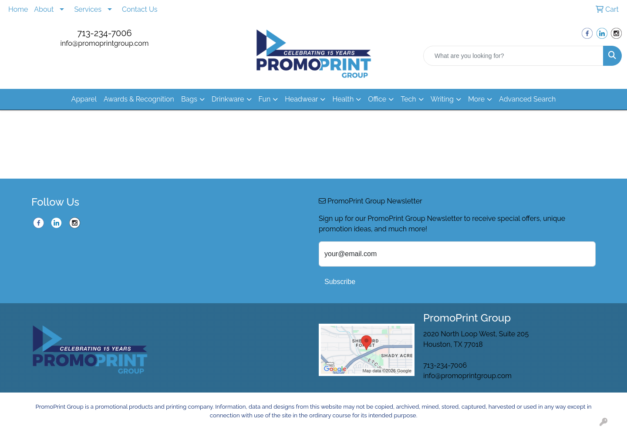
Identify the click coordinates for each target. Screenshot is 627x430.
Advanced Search (527, 99)
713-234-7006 (104, 33)
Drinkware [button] (228, 99)
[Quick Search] (513, 56)
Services (87, 9)
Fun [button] (265, 99)
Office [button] (377, 99)
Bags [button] (189, 99)
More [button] (476, 99)
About (44, 9)
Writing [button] (442, 99)
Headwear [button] (301, 99)
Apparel (84, 99)
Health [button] (343, 99)
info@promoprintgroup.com (105, 43)
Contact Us (140, 9)
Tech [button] (408, 99)
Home (18, 9)
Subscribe (339, 281)
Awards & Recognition (139, 99)
